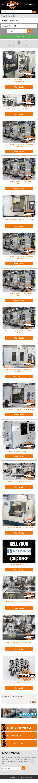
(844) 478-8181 (30, 5)
